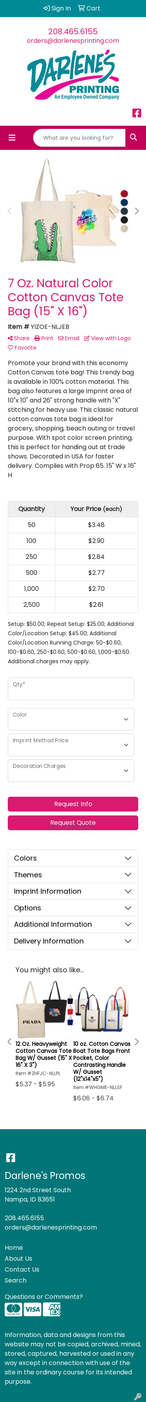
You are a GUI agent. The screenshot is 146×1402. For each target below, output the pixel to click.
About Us (18, 1258)
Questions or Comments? (44, 1296)
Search (15, 1280)
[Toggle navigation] (12, 137)
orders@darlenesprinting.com (73, 40)
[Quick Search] (79, 138)
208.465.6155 (73, 31)
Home (14, 1247)
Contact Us (22, 1269)
